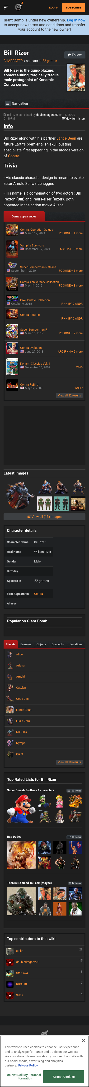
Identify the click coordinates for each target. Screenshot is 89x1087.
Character (13, 61)
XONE (67, 233)
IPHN (64, 303)
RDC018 (44, 984)
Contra (13, 156)
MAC (63, 249)
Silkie (44, 995)
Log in (53, 7)
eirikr (44, 951)
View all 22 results (69, 395)
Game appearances (24, 216)
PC (60, 233)
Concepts (58, 644)
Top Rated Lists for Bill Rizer (31, 779)
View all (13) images (45, 517)
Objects (41, 644)
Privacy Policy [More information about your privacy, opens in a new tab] (28, 1065)
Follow (75, 55)
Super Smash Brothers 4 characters (44, 790)
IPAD (71, 303)
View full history (73, 118)
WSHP (79, 388)
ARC (60, 351)
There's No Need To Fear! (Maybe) (44, 883)
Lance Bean (66, 138)
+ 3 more (77, 285)
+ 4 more (77, 233)
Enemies (25, 644)
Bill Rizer (16, 52)
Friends (10, 644)
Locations (76, 644)
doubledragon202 (47, 115)
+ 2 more (77, 333)
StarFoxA (44, 973)
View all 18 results (69, 762)
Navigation (16, 103)
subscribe (73, 7)
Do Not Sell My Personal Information (24, 1076)
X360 (79, 367)
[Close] (83, 1040)
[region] (44, 1061)
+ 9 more (77, 249)
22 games (49, 61)
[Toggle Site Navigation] (5, 7)
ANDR (79, 303)
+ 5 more (77, 270)
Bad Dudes (44, 836)
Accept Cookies (64, 1077)
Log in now (76, 20)
